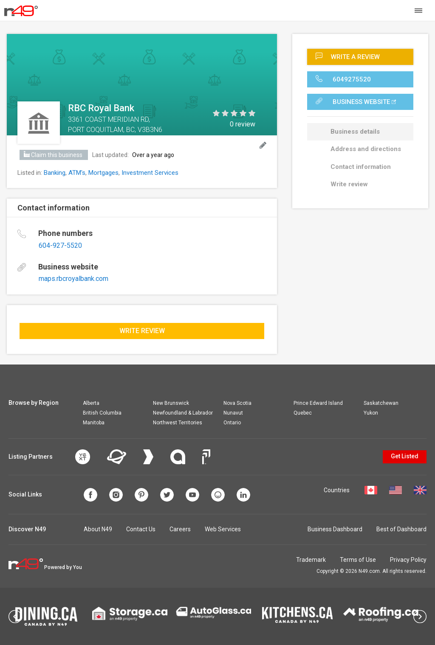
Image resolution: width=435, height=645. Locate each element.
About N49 (98, 529)
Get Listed (404, 456)
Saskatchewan (381, 403)
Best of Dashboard (401, 529)
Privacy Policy (408, 559)
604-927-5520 (60, 245)
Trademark (311, 559)
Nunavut (233, 413)
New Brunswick (171, 403)
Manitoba (94, 423)
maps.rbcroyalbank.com (73, 279)
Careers (180, 529)
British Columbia (102, 413)
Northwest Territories (177, 423)
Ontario (232, 423)
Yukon (371, 413)
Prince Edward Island (318, 403)
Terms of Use (358, 559)
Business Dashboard (335, 529)
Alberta (91, 403)
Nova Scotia (237, 403)
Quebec (303, 413)
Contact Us (140, 529)
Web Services (223, 529)
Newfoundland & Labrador (183, 413)
